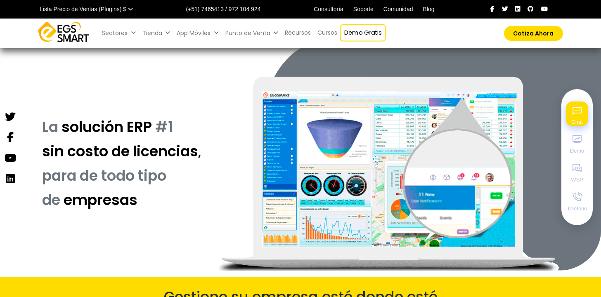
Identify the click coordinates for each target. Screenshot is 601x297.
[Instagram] (10, 179)
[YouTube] (10, 158)
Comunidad (398, 9)
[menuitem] (298, 32)
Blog (428, 9)
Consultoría (328, 9)
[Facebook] (10, 138)
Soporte (363, 9)
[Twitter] (10, 117)
